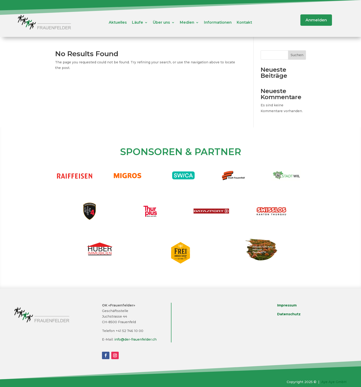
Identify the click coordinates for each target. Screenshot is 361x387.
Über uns (161, 23)
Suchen (297, 55)
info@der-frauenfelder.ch (135, 339)
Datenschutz (289, 314)
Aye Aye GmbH (334, 382)
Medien (187, 23)
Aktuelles (118, 23)
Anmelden (316, 20)
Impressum (287, 305)
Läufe (137, 23)
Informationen (218, 23)
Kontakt (244, 23)
